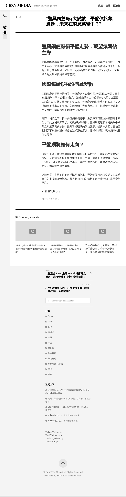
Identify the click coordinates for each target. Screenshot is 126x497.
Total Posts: (50, 443)
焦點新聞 (52, 354)
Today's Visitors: (52, 433)
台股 (108, 5)
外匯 (50, 344)
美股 (100, 5)
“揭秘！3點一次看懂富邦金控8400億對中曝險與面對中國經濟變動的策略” (31, 250)
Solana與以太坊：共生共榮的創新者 (63, 416)
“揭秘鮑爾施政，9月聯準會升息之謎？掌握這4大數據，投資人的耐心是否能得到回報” (65, 250)
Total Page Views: (53, 440)
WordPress (62, 477)
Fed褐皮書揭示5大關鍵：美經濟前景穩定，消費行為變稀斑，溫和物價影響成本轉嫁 (101, 250)
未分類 (18, 18)
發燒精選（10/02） (56, 365)
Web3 (50, 323)
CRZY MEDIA (17, 5)
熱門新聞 (52, 360)
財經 (50, 375)
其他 (50, 328)
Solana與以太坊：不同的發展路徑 (63, 422)
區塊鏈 (116, 5)
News (50, 317)
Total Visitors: (51, 436)
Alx (79, 477)
